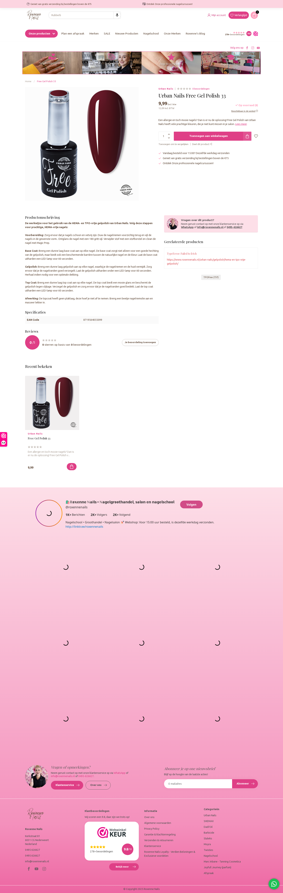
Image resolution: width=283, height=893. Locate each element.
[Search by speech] (117, 15)
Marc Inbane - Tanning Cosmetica (222, 861)
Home (28, 81)
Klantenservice (67, 785)
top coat (67, 282)
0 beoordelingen (201, 88)
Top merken (112, 63)
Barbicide (209, 832)
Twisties (208, 850)
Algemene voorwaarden (157, 822)
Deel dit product (202, 144)
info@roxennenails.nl (210, 227)
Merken (94, 33)
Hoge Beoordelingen (171, 64)
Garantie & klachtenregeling (160, 834)
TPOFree (211, 277)
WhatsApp (187, 227)
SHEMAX (209, 821)
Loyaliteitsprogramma (52, 63)
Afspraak (209, 873)
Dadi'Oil (208, 826)
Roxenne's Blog (195, 33)
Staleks (208, 838)
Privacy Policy (151, 828)
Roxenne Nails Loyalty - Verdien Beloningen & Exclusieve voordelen (169, 853)
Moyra (207, 844)
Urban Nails (165, 89)
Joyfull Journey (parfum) (217, 867)
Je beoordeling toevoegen (140, 342)
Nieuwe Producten (126, 33)
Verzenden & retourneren (158, 840)
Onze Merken (172, 33)
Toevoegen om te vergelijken (173, 144)
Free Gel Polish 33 (46, 81)
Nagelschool (151, 33)
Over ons (98, 785)
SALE (107, 33)
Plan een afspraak (72, 33)
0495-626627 (234, 227)
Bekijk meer (127, 867)
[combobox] (85, 15)
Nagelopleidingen (231, 64)
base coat (69, 250)
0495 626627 (32, 849)
